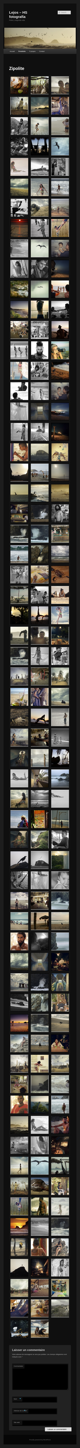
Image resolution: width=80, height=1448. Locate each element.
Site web (17, 1422)
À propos (32, 51)
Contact (42, 51)
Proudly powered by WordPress (40, 1440)
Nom (17, 1399)
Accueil (12, 51)
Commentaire (18, 1366)
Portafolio (22, 51)
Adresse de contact (20, 1411)
